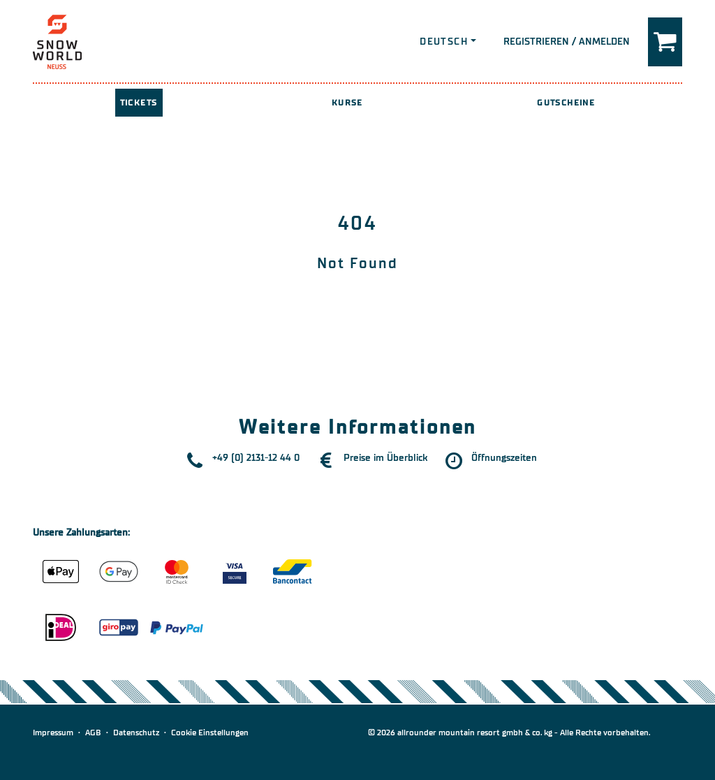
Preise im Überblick (385, 458)
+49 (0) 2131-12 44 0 (256, 458)
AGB (93, 732)
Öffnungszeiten (504, 458)
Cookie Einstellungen (210, 732)
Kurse (347, 103)
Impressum (53, 732)
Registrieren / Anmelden (566, 41)
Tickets (139, 103)
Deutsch (444, 41)
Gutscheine (566, 103)
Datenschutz (136, 732)
